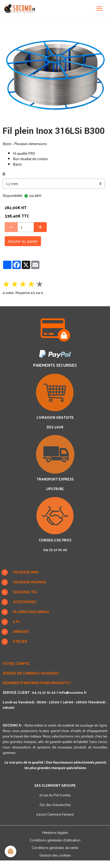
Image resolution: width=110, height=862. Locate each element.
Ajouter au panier (23, 241)
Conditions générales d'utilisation (55, 840)
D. (4, 174)
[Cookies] (10, 851)
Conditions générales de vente (55, 847)
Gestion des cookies (55, 855)
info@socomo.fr (73, 692)
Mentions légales (55, 832)
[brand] (20, 8)
